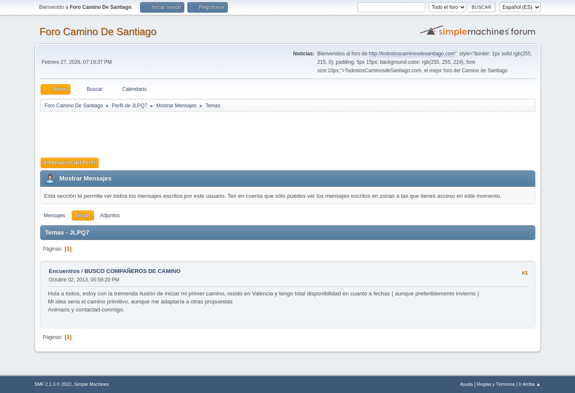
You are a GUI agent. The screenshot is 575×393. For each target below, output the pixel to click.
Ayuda (466, 384)
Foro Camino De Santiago (98, 31)
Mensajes (54, 215)
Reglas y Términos (496, 384)
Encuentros (64, 271)
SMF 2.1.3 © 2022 (53, 384)
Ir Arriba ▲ (529, 384)
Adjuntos (110, 215)
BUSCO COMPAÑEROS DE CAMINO (132, 271)
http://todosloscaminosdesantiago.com (412, 54)
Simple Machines (91, 384)
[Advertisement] (188, 132)
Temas (83, 215)
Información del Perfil (70, 163)
